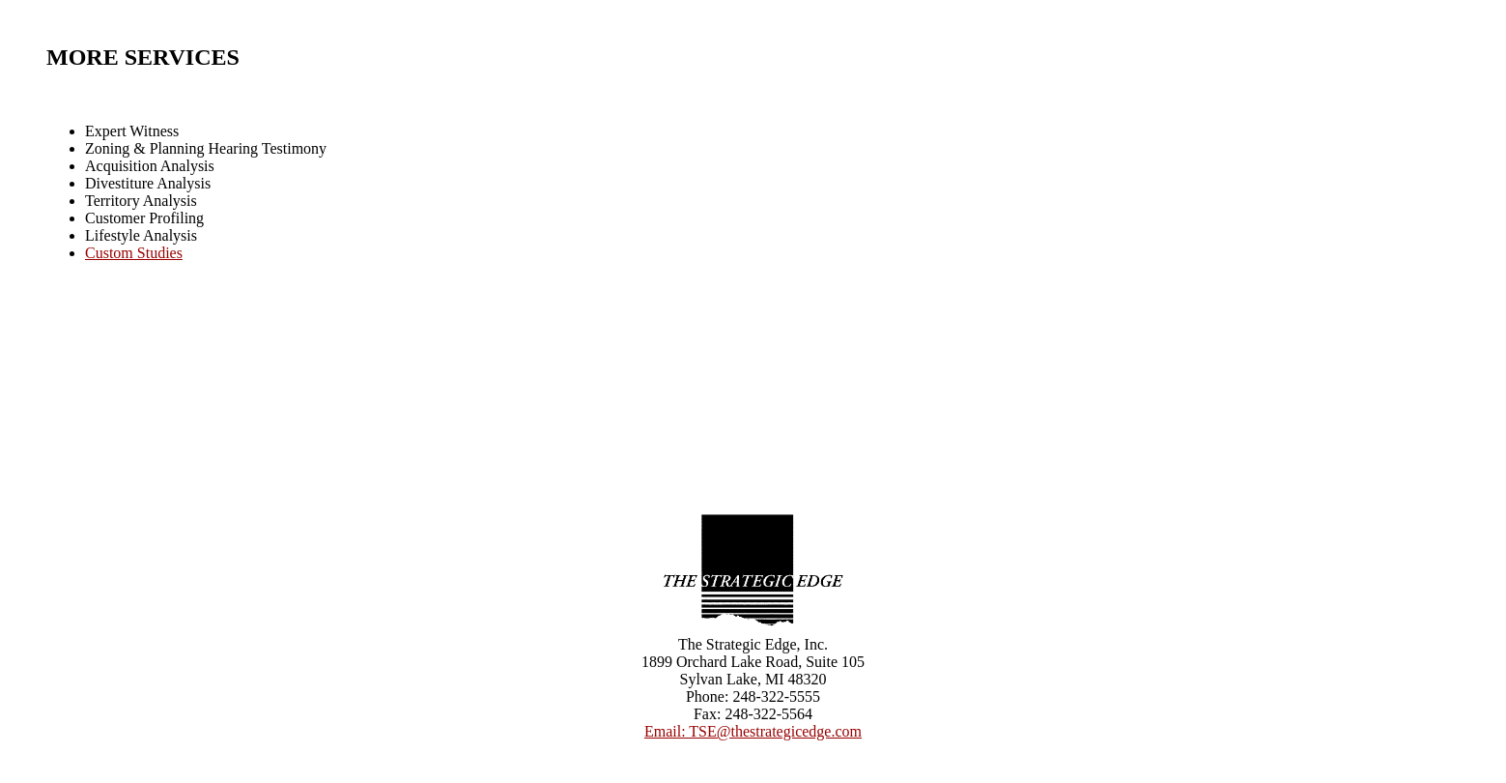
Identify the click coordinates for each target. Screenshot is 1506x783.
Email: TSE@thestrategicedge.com (753, 731)
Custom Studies (134, 253)
